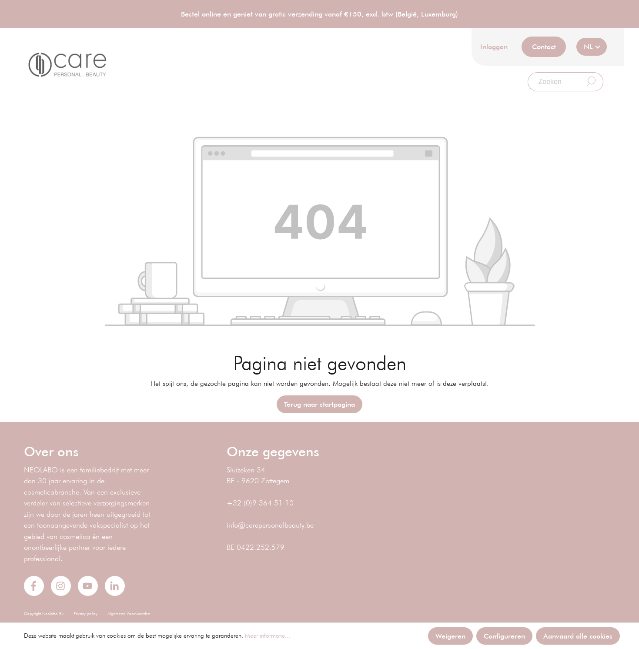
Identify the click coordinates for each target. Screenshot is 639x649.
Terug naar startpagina (319, 403)
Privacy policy (85, 613)
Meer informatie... (267, 635)
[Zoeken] (554, 81)
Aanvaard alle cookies (577, 635)
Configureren (504, 635)
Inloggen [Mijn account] (494, 46)
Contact (544, 46)
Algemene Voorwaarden (128, 613)
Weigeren (450, 635)
